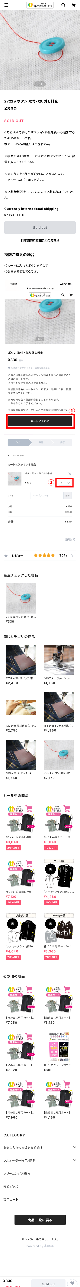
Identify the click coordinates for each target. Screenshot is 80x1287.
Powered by (40, 1246)
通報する (70, 539)
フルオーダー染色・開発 (19, 1160)
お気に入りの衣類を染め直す (23, 1147)
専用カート (10, 1199)
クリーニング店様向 (16, 1173)
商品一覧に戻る (40, 1220)
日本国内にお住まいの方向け (40, 240)
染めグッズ (10, 1186)
